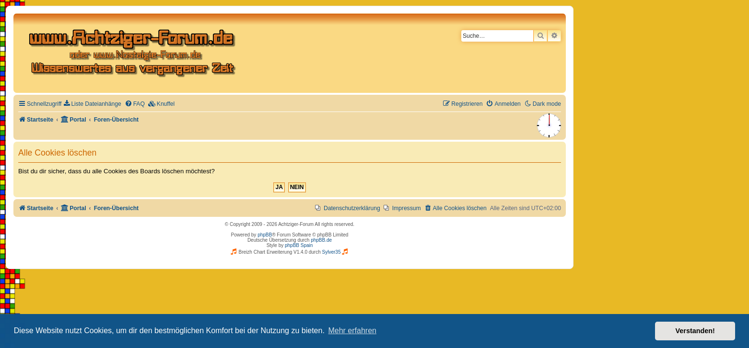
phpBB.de (321, 240)
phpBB (264, 234)
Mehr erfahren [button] (352, 330)
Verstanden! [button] (695, 331)
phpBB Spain (299, 245)
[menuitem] (92, 104)
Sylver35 (331, 252)
